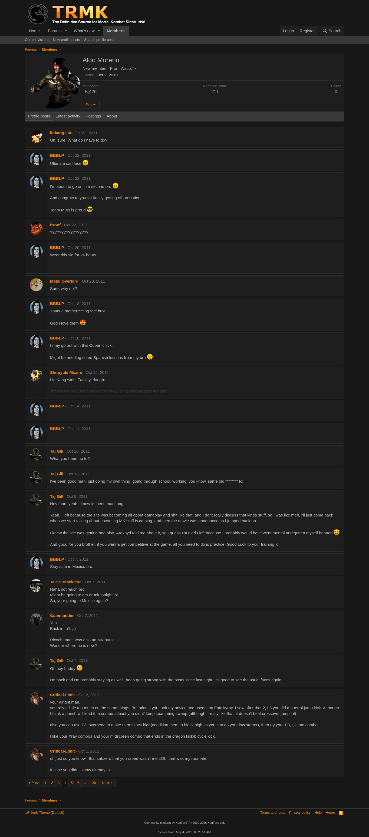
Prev (35, 783)
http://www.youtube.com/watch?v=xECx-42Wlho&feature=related (109, 391)
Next (105, 783)
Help (318, 812)
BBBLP (57, 155)
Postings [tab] (93, 116)
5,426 (91, 91)
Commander (62, 615)
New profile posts (66, 40)
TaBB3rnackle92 (65, 582)
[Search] (331, 31)
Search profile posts (99, 40)
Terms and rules (272, 812)
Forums (55, 30)
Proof (55, 225)
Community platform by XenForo (184, 822)
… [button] (85, 783)
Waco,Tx (129, 68)
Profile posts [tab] (39, 116)
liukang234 (60, 132)
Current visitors (36, 40)
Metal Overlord (64, 281)
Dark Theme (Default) (45, 812)
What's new (84, 30)
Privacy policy (300, 812)
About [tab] (112, 116)
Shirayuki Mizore (66, 372)
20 (94, 783)
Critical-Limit (62, 694)
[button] (66, 31)
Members (116, 30)
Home (34, 30)
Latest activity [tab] (68, 116)
